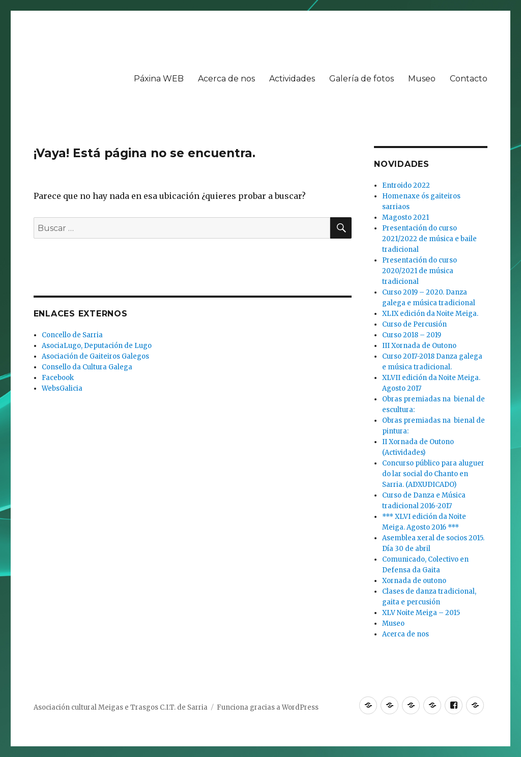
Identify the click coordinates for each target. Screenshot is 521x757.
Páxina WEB (159, 78)
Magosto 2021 (405, 217)
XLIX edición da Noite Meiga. (430, 313)
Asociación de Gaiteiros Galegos (95, 356)
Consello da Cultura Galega (87, 367)
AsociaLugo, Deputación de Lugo (97, 345)
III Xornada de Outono (419, 345)
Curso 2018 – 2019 (411, 335)
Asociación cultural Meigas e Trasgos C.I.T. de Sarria (121, 707)
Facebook (58, 377)
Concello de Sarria (72, 335)
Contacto (468, 78)
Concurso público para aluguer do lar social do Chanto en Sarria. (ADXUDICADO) (433, 474)
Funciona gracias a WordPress (268, 707)
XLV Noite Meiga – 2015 (421, 612)
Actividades (292, 78)
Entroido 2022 (406, 185)
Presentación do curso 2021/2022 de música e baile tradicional (429, 239)
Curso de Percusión (414, 324)
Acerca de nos (226, 78)
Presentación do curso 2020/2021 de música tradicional (419, 271)
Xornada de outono (414, 580)
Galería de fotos (361, 78)
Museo (422, 78)
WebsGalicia (62, 388)
